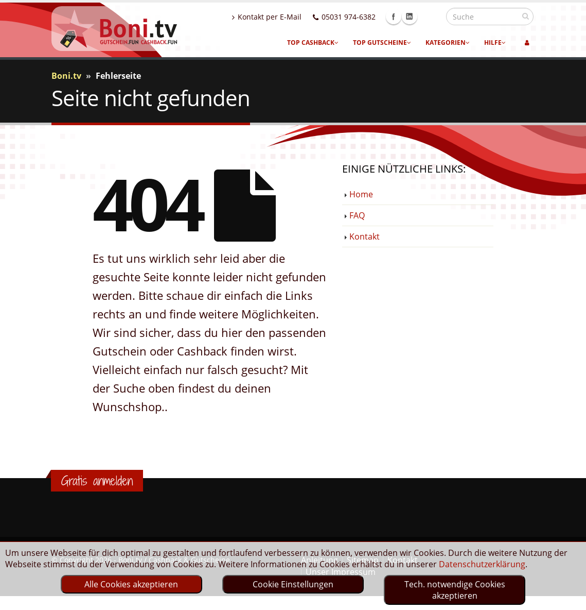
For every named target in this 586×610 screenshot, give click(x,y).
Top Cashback (313, 42)
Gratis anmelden (97, 480)
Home (361, 194)
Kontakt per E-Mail (289, 17)
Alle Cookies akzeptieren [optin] (131, 584)
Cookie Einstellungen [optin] (293, 584)
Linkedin (431, 16)
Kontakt (364, 236)
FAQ (357, 215)
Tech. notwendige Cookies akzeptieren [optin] (454, 590)
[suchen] (525, 16)
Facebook (415, 16)
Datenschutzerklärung (482, 564)
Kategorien (447, 42)
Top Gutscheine (382, 42)
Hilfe (495, 42)
